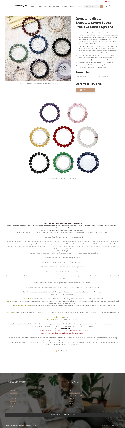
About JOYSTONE (54, 414)
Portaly (71, 403)
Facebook (13, 393)
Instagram (13, 395)
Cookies (34, 425)
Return (73, 414)
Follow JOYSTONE (17, 382)
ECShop (71, 398)
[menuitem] (39, 6)
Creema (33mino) (74, 393)
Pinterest (13, 401)
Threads (12, 403)
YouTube (13, 409)
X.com (12, 406)
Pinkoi (71, 401)
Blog (60, 414)
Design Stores (73, 382)
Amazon (71, 390)
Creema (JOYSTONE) (76, 395)
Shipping (64, 414)
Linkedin (13, 398)
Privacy (69, 414)
